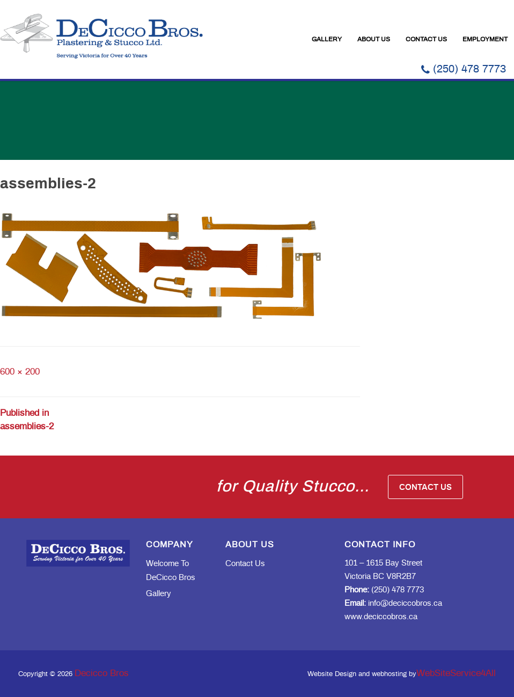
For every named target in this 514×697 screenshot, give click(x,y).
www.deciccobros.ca (380, 617)
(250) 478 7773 (463, 69)
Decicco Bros (102, 673)
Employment (485, 39)
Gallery (327, 39)
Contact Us (426, 39)
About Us (373, 39)
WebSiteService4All (456, 673)
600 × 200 (20, 371)
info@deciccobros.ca (393, 603)
